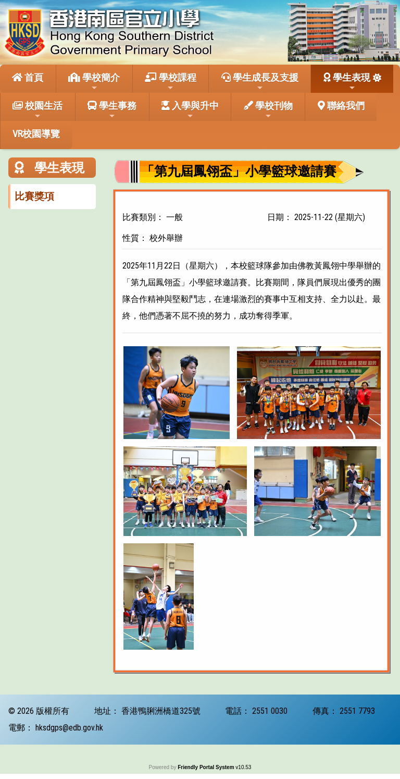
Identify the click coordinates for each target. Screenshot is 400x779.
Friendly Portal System (206, 767)
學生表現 (346, 82)
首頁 (27, 77)
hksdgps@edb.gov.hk (69, 728)
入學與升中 (190, 110)
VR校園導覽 (36, 133)
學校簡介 (94, 82)
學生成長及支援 (259, 82)
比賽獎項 (34, 196)
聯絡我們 (341, 105)
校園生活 (37, 110)
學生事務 (112, 110)
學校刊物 (268, 110)
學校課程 (170, 82)
